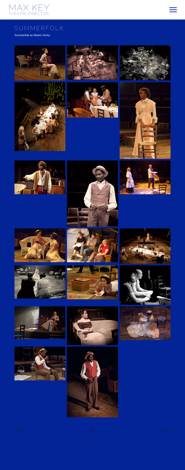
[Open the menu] (173, 9)
